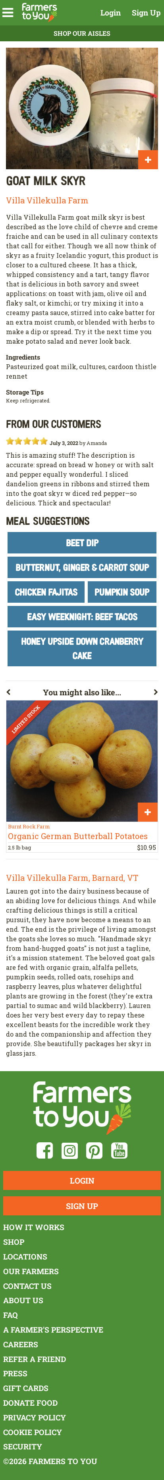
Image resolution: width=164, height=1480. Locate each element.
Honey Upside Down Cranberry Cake (82, 648)
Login (110, 12)
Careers (20, 1344)
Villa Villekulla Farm (47, 200)
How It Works (33, 1227)
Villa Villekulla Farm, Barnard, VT (72, 878)
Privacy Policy (34, 1417)
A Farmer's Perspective (53, 1330)
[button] (7, 12)
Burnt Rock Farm (29, 826)
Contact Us (27, 1286)
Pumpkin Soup (122, 592)
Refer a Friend (34, 1359)
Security (22, 1446)
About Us (23, 1300)
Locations (25, 1256)
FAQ (10, 1315)
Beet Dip (82, 542)
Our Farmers (31, 1271)
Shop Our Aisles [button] (82, 33)
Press (15, 1373)
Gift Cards (25, 1388)
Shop (13, 1242)
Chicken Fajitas (46, 592)
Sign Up (146, 12)
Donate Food (30, 1403)
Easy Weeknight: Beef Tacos (82, 616)
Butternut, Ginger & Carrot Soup (82, 567)
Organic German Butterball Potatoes (78, 836)
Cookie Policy (32, 1432)
